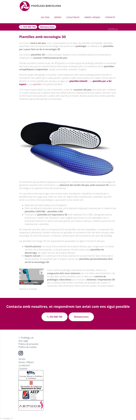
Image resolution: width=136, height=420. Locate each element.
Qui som (45, 17)
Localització (72, 17)
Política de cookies (28, 347)
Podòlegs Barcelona (41, 6)
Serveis (57, 17)
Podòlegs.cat (27, 337)
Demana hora (47, 26)
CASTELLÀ (113, 29)
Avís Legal (23, 340)
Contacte (110, 17)
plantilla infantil (78, 81)
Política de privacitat (28, 344)
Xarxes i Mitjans (92, 17)
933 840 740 (28, 26)
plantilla (37, 84)
